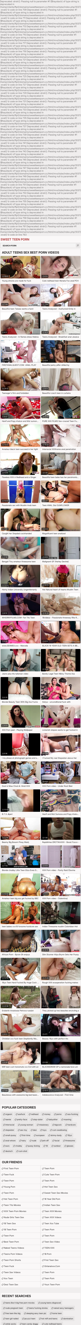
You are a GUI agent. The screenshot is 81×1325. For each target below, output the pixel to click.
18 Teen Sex (10, 1223)
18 (47, 1146)
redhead (34, 1114)
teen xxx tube (51, 1223)
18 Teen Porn (10, 1229)
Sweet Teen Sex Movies (56, 1193)
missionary (44, 1125)
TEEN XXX (49, 1248)
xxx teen (8, 1278)
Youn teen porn (52, 1284)
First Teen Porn (11, 1168)
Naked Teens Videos (14, 1248)
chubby (18, 1146)
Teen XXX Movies (53, 1211)
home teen (57, 1313)
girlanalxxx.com (52, 1266)
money (47, 1114)
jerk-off (45, 1140)
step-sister (38, 1119)
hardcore (72, 1125)
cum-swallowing (59, 1130)
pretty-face (22, 1119)
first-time (26, 1135)
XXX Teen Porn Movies (15, 1211)
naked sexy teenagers (64, 1308)
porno (58, 1114)
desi (35, 1130)
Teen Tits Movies (12, 1205)
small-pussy (10, 1135)
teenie (8, 1119)
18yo (70, 1135)
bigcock (58, 1125)
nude (34, 1140)
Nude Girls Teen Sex (14, 1217)
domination (68, 1318)
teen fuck (9, 1174)
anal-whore (10, 1140)
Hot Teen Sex (51, 1186)
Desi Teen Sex (11, 1284)
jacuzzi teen (29, 1318)
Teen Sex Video (52, 1241)
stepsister (9, 1130)
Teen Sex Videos (12, 1272)
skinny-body (56, 1135)
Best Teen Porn (11, 1241)
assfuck (21, 1114)
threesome (70, 1140)
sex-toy (23, 1130)
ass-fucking (72, 1114)
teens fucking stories (38, 1308)
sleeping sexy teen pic (36, 1313)
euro (7, 1146)
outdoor (57, 1146)
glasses (70, 1146)
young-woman (26, 1125)
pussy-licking (34, 1146)
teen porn (49, 1229)
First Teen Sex (51, 1260)
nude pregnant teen (14, 1308)
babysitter (53, 1119)
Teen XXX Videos (52, 1217)
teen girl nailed (11, 1318)
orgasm (8, 1114)
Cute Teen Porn (52, 1174)
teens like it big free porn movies (19, 1303)
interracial (9, 1125)
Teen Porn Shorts (12, 1260)
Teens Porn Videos (13, 1254)
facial (57, 1140)
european (40, 1135)
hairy (23, 1140)
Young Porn (9, 1186)
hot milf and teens (49, 1318)
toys (44, 1130)
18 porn (48, 1254)
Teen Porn (9, 1180)
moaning (67, 1119)
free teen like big (12, 1313)
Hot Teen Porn (11, 1199)
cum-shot (23, 1151)
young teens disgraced (50, 1303)
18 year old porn (52, 1199)
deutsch (9, 1151)
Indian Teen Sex (52, 1205)
